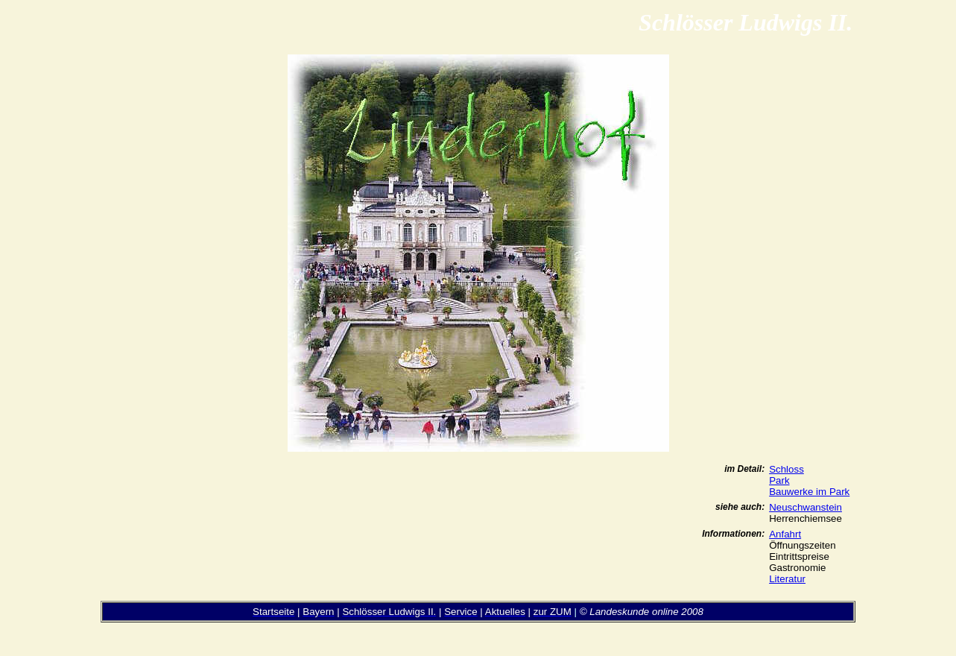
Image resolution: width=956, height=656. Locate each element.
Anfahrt (785, 534)
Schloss (786, 469)
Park (779, 480)
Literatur (787, 578)
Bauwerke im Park (809, 491)
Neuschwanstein (805, 507)
